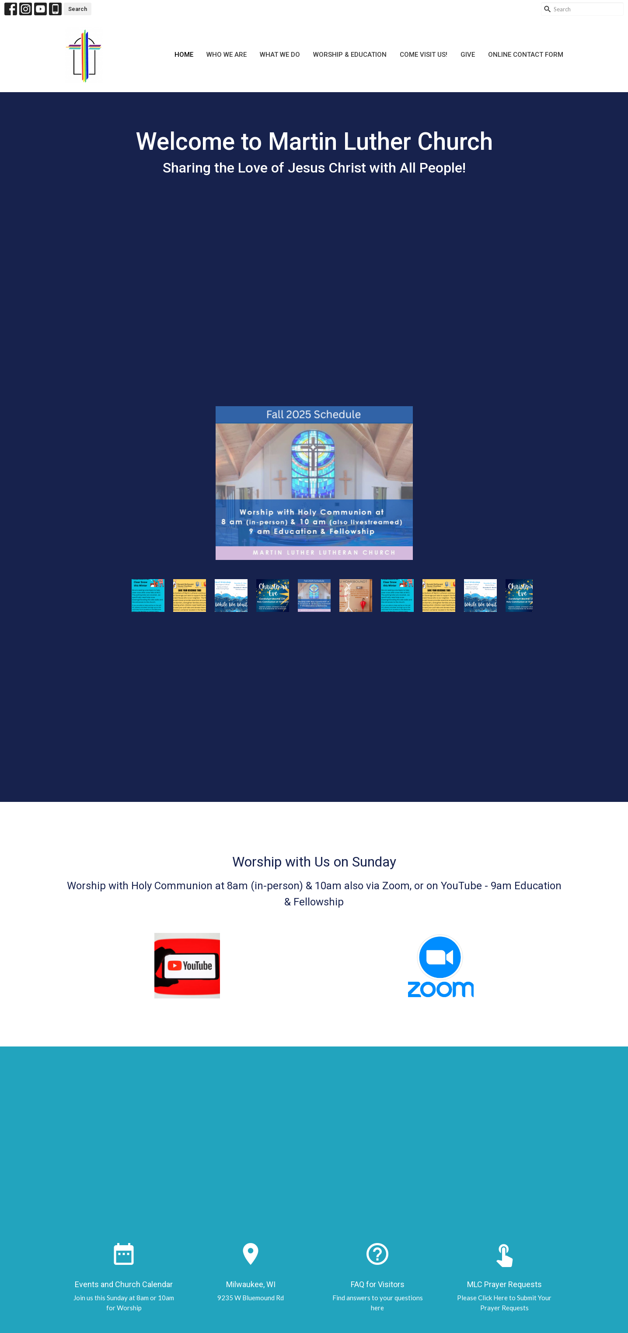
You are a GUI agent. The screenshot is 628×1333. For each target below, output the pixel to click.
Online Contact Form (525, 55)
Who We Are (226, 55)
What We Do (280, 55)
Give (468, 55)
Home (183, 55)
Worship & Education (350, 55)
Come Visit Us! (423, 55)
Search (77, 9)
